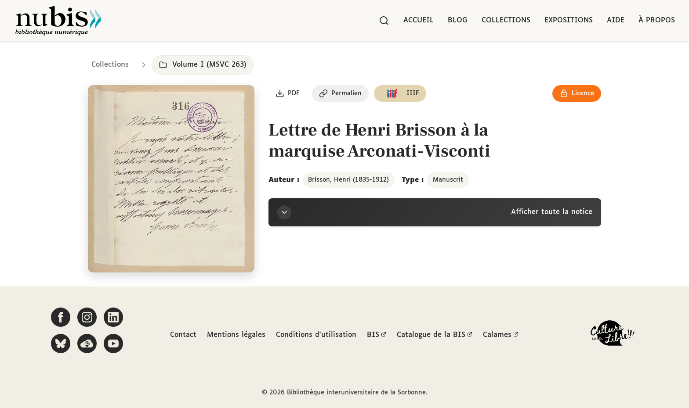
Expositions (568, 20)
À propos (656, 20)
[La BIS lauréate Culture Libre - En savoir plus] (612, 335)
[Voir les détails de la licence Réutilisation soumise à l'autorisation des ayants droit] (576, 93)
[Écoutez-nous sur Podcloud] (87, 343)
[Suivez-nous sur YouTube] (113, 343)
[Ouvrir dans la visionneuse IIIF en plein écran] (171, 179)
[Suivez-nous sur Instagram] (87, 317)
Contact (183, 335)
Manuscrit (448, 180)
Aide (615, 20)
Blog (458, 20)
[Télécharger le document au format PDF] (287, 93)
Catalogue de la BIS (434, 335)
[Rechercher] (384, 20)
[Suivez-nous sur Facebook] (60, 317)
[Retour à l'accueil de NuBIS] (58, 20)
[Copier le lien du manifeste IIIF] (400, 93)
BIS (376, 335)
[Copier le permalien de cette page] (340, 93)
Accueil (418, 20)
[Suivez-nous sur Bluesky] (60, 343)
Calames (501, 335)
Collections (506, 20)
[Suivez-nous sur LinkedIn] (113, 317)
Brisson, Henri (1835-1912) (348, 180)
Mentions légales (236, 335)
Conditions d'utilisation (316, 335)
